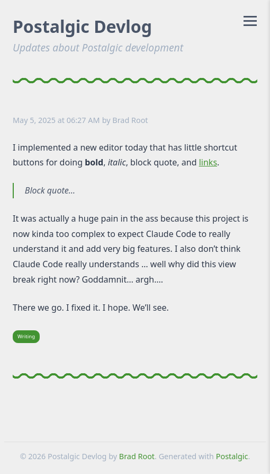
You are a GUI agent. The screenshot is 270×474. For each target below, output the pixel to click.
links (208, 162)
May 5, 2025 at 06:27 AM (56, 120)
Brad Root (130, 120)
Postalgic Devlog (82, 26)
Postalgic (232, 456)
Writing (26, 336)
